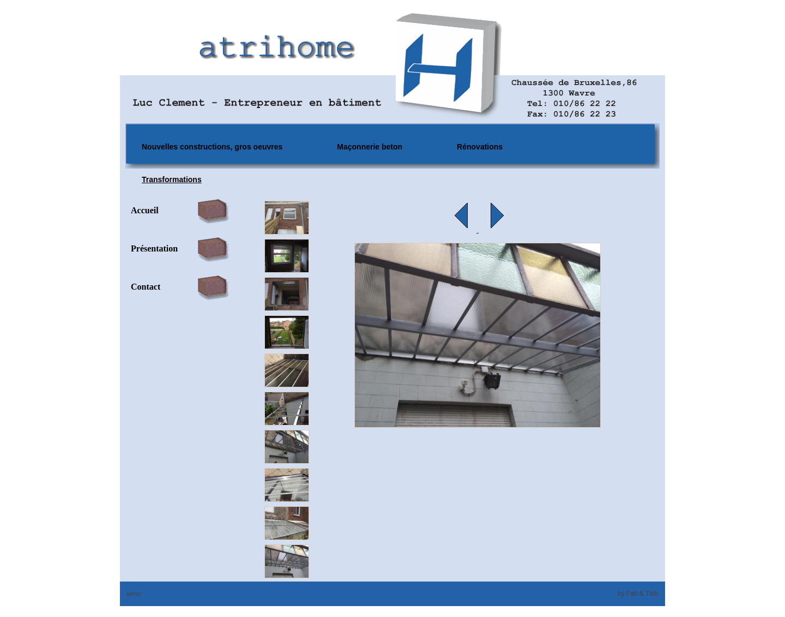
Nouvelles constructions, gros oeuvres (212, 146)
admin (133, 594)
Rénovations (480, 146)
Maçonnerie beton (369, 146)
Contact (145, 286)
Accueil (145, 210)
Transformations (172, 179)
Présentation (154, 248)
